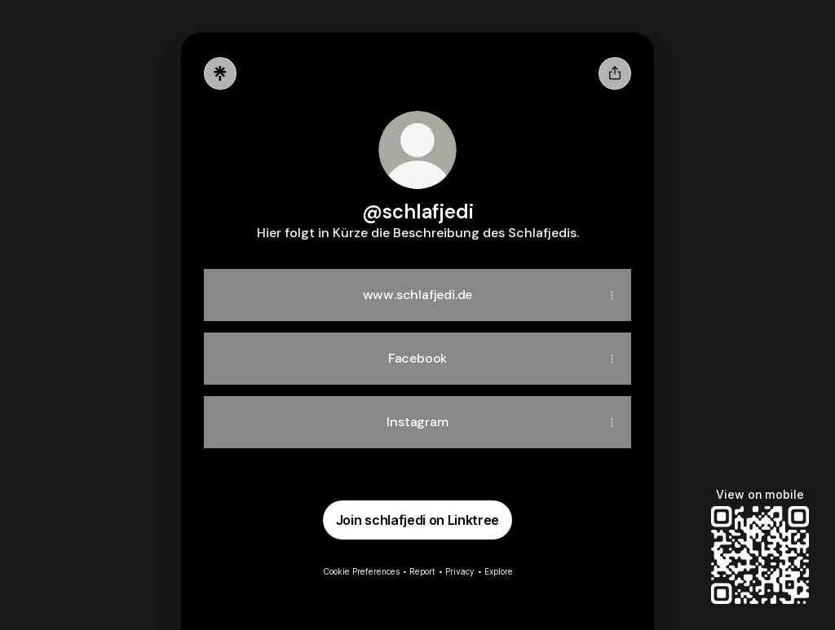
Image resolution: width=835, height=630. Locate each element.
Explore (498, 571)
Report (422, 571)
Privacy (460, 571)
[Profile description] (418, 232)
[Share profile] (615, 73)
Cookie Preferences (361, 571)
